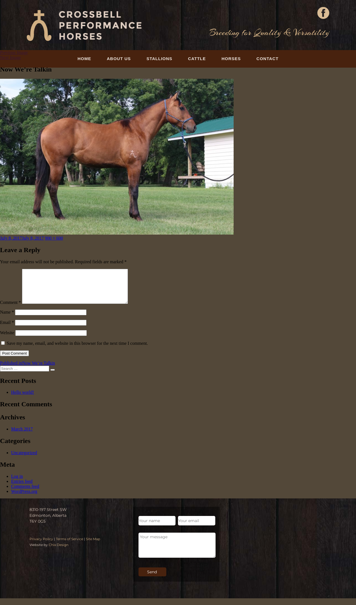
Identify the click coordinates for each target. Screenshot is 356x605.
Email (7, 329)
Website (7, 339)
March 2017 (22, 435)
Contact (267, 58)
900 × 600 (54, 238)
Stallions (159, 58)
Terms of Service (69, 545)
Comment (10, 309)
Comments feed (25, 493)
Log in (17, 483)
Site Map (93, 545)
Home (84, 58)
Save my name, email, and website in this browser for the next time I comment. (77, 350)
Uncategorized (24, 459)
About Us (119, 58)
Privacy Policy (41, 545)
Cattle (197, 58)
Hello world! (22, 399)
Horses (231, 58)
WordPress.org (24, 498)
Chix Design (58, 551)
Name (7, 318)
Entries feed (22, 488)
